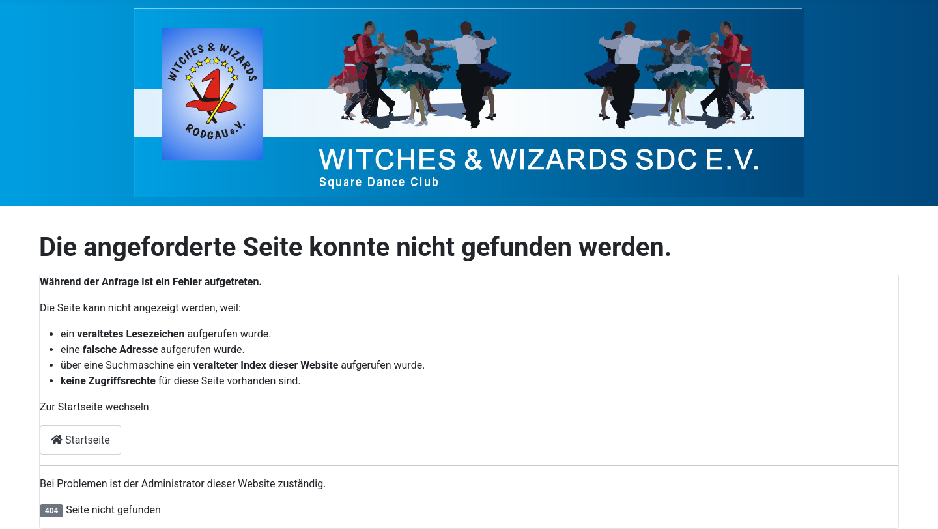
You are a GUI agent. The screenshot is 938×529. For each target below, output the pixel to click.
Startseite (80, 440)
